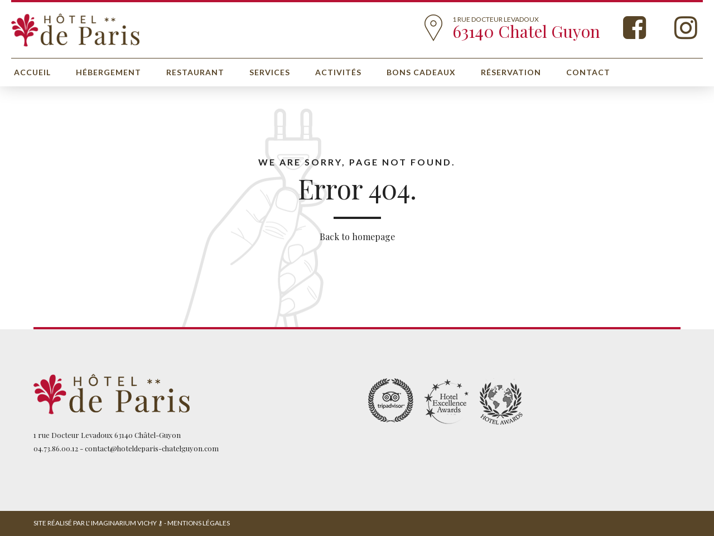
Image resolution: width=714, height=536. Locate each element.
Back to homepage (357, 236)
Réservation (511, 72)
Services (269, 72)
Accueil (32, 72)
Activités (338, 72)
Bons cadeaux (421, 72)
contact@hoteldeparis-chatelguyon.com (152, 448)
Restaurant (195, 72)
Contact (588, 72)
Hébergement (108, 72)
